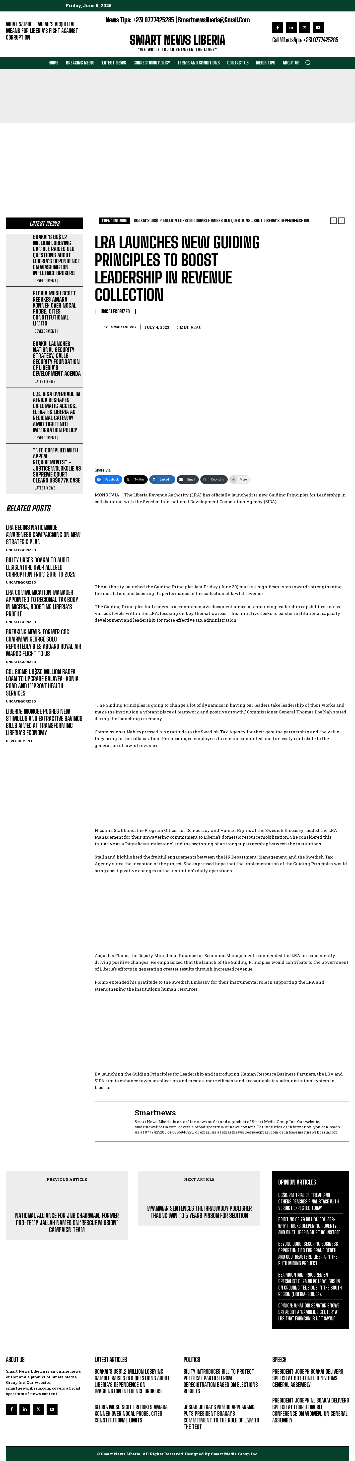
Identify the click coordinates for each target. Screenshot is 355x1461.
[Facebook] (108, 479)
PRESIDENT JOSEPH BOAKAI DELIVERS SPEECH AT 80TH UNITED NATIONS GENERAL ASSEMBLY (307, 1378)
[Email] (188, 479)
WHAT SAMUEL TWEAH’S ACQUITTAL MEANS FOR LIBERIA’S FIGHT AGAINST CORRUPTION (42, 31)
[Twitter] (136, 479)
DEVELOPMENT (45, 281)
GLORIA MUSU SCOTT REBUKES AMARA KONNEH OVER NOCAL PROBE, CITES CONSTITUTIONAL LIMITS (54, 308)
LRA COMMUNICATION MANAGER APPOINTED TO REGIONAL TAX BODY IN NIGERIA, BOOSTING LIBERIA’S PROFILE (42, 603)
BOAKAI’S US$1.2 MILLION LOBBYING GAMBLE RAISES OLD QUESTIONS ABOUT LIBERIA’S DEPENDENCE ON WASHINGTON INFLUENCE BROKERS (56, 255)
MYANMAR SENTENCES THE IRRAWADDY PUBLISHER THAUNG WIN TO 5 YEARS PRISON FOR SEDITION (199, 1212)
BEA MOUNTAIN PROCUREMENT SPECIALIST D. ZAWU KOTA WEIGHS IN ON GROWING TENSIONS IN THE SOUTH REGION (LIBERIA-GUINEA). (310, 1284)
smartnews (123, 327)
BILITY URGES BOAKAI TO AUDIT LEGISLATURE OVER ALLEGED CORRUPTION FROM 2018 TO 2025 (40, 567)
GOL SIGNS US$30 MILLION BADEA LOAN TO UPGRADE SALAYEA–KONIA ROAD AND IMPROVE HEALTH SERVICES (42, 682)
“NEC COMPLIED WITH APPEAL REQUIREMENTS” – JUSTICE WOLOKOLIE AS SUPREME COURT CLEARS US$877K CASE (57, 465)
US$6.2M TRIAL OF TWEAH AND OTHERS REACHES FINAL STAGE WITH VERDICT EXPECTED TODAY (308, 1201)
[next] (341, 220)
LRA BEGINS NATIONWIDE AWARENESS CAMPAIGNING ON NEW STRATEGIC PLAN (43, 534)
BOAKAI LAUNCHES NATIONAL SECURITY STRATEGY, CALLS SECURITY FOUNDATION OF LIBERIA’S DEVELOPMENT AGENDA (57, 358)
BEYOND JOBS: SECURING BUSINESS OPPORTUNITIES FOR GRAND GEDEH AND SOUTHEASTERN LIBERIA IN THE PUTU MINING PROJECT (308, 1253)
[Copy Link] (214, 479)
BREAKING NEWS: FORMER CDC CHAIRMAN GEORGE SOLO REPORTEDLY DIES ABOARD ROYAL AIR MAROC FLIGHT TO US (43, 642)
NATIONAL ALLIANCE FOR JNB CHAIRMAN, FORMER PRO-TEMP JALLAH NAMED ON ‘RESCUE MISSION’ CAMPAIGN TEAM (67, 1223)
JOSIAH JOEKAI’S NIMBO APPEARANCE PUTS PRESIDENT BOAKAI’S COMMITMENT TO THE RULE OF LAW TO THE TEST (221, 1417)
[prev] (333, 220)
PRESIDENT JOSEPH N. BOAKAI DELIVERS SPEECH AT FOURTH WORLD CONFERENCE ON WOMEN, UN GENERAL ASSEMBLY (310, 1410)
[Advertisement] (177, 160)
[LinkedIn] (162, 479)
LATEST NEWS (45, 381)
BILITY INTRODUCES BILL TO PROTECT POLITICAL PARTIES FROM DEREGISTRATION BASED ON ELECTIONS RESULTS (221, 1381)
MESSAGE (280, 1392)
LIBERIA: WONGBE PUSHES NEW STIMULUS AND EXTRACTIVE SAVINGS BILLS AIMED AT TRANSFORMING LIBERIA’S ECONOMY (44, 722)
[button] (308, 62)
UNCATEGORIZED (21, 550)
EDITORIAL (14, 45)
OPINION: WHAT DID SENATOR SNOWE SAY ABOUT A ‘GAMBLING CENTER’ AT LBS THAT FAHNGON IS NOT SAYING (309, 1311)
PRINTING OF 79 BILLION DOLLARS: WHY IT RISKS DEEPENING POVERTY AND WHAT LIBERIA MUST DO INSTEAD (309, 1225)
